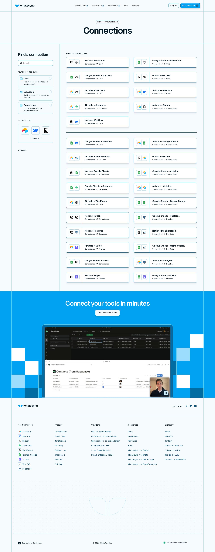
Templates (133, 436)
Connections (61, 432)
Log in (173, 6)
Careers (169, 436)
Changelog (60, 455)
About (167, 432)
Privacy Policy (172, 450)
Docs (126, 6)
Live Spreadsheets (101, 450)
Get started (190, 6)
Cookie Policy (172, 455)
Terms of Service (174, 445)
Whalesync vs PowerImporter (142, 464)
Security (59, 445)
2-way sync (60, 436)
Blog (130, 445)
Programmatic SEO (100, 445)
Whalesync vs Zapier (139, 450)
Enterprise (60, 450)
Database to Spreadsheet (104, 436)
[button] (81, 5)
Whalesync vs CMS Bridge (141, 459)
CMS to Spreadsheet (101, 432)
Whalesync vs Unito (138, 455)
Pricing (135, 6)
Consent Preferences (175, 459)
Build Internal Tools (102, 455)
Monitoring (60, 441)
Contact (168, 441)
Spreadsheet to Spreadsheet (105, 441)
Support (58, 459)
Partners (132, 441)
